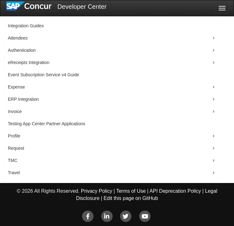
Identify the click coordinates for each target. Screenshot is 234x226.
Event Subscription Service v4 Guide (43, 74)
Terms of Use (131, 191)
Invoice (15, 111)
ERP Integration (23, 99)
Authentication (22, 50)
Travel (14, 172)
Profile (14, 135)
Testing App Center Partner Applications (46, 123)
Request (16, 148)
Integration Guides (26, 25)
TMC (12, 160)
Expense (16, 86)
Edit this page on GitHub (131, 198)
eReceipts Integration (28, 62)
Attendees (18, 37)
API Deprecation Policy (175, 191)
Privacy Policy (96, 191)
